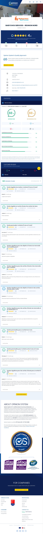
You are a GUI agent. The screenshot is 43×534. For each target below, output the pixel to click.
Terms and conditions (17, 525)
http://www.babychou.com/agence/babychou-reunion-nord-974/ (24, 85)
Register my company (21, 489)
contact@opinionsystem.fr (26, 514)
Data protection (24, 525)
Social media (15, 90)
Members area (24, 506)
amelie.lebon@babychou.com (18, 82)
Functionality (24, 501)
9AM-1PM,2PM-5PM (21, 87)
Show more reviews (21, 394)
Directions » (24, 521)
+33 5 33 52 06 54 (25, 516)
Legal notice (11, 525)
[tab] (23, 511)
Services (23, 503)
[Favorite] (38, 168)
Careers (2, 503)
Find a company (3, 511)
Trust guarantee (3, 513)
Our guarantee (3, 501)
